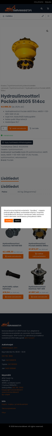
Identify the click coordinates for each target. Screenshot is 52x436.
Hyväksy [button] (9, 221)
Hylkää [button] (17, 221)
